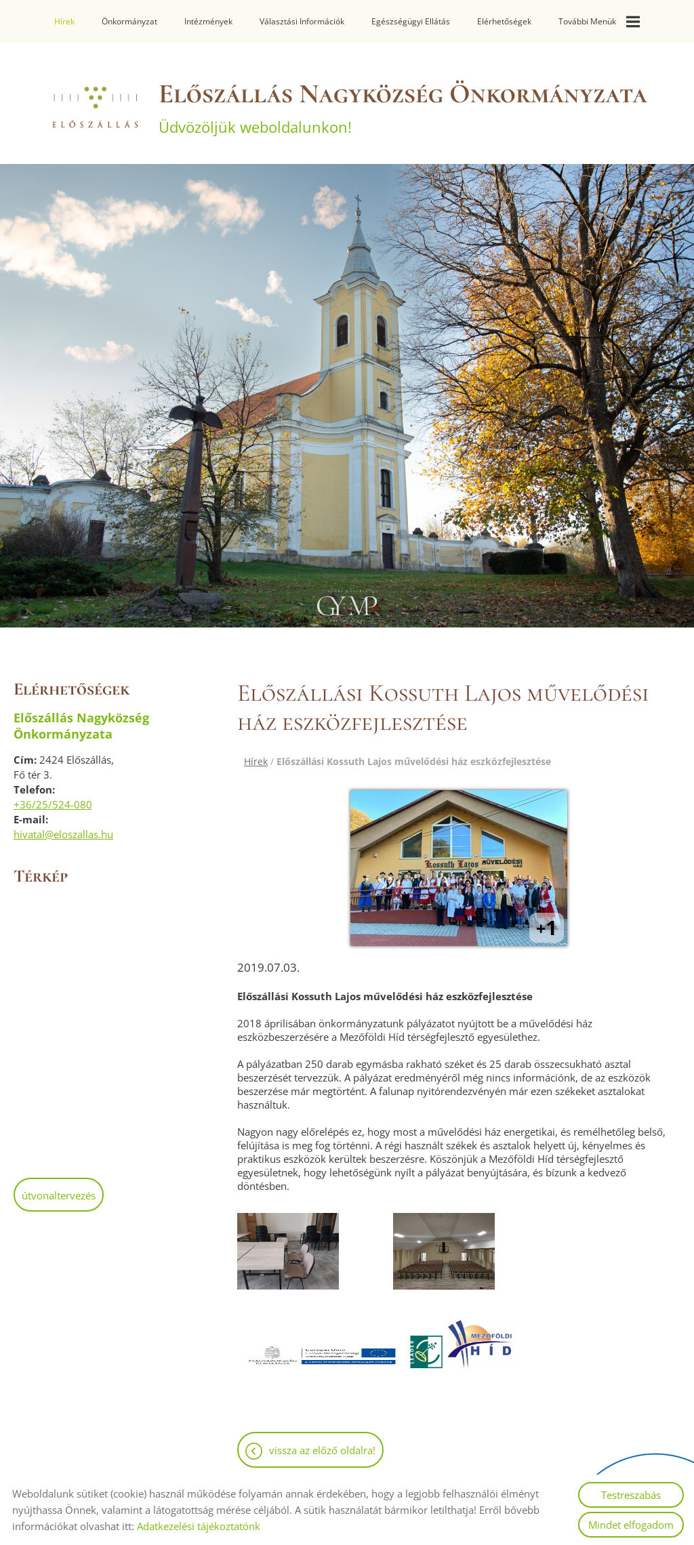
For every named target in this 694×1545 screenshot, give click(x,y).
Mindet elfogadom (631, 1524)
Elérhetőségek (504, 21)
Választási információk (302, 21)
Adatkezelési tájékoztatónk (198, 1526)
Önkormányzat (129, 21)
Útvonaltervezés (59, 1195)
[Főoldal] (94, 107)
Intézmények (208, 21)
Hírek (64, 21)
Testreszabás (631, 1495)
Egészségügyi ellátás (410, 21)
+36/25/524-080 (53, 804)
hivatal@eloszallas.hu (63, 834)
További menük (599, 21)
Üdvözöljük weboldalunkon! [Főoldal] (403, 107)
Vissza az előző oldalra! (322, 1450)
